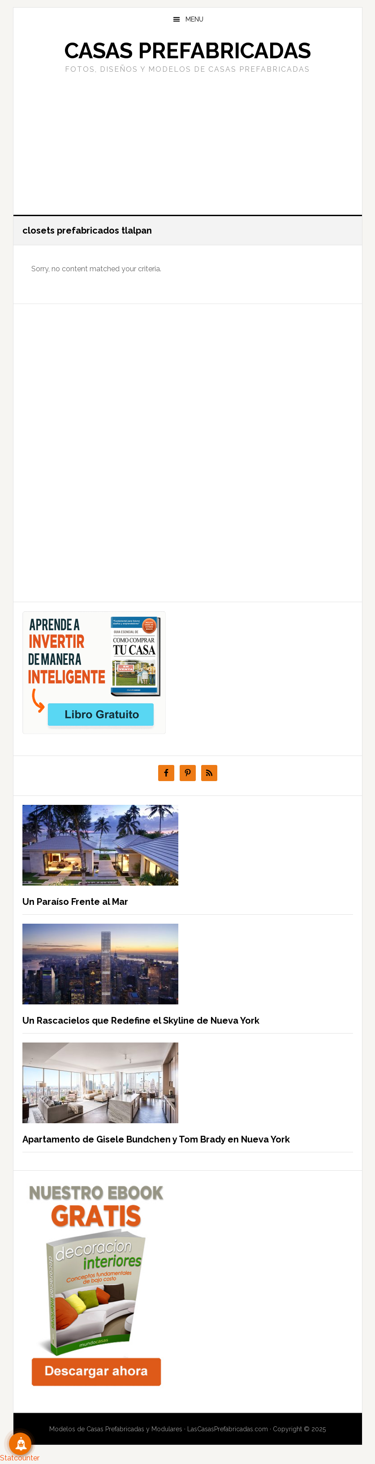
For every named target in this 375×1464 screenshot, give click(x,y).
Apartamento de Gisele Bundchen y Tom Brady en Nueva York (156, 1139)
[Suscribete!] (20, 1444)
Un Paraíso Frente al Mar (75, 901)
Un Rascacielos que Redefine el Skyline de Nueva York (140, 1020)
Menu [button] (194, 19)
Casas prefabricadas (188, 50)
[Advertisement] (187, 143)
